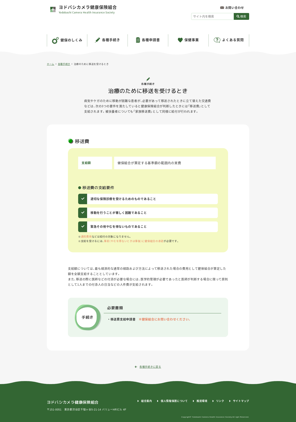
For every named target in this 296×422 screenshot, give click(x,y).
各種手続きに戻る (148, 367)
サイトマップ (241, 401)
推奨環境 (202, 401)
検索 (241, 16)
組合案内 (146, 401)
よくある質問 (233, 40)
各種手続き (111, 40)
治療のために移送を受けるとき (91, 64)
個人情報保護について (174, 401)
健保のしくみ (71, 40)
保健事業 (191, 40)
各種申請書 (151, 40)
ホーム (50, 64)
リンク (220, 401)
